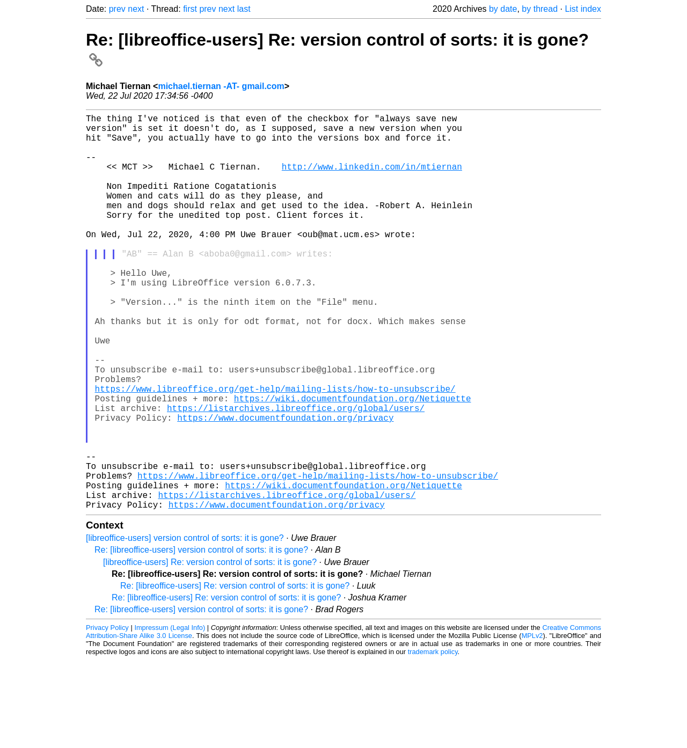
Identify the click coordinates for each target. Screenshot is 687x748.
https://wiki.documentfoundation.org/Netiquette (352, 462)
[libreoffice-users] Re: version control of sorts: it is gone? (210, 650)
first (190, 8)
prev (117, 8)
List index (583, 8)
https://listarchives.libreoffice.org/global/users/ (296, 474)
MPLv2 (532, 724)
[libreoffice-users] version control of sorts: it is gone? (185, 625)
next (136, 8)
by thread (540, 8)
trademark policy (433, 740)
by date (503, 8)
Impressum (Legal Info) (169, 716)
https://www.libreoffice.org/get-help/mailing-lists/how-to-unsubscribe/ (275, 451)
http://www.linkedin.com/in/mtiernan (372, 179)
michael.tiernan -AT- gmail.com (221, 86)
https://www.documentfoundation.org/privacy (285, 486)
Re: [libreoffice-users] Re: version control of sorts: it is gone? (234, 673)
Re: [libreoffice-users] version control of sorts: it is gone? (201, 637)
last (244, 8)
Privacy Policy (107, 716)
